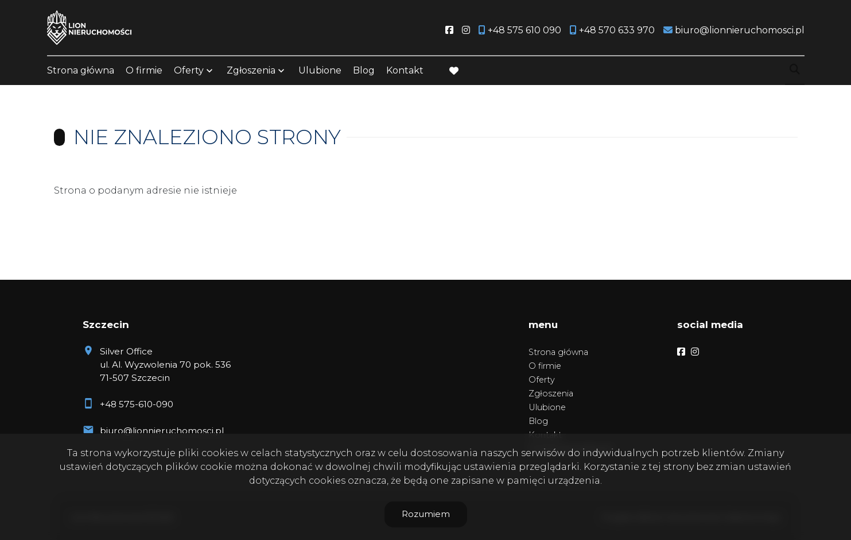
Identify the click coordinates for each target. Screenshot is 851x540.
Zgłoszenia (251, 70)
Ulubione (319, 70)
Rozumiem (426, 513)
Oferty (189, 70)
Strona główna (80, 70)
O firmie (144, 70)
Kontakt (404, 70)
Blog (364, 70)
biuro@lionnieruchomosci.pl (162, 430)
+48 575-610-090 (136, 404)
